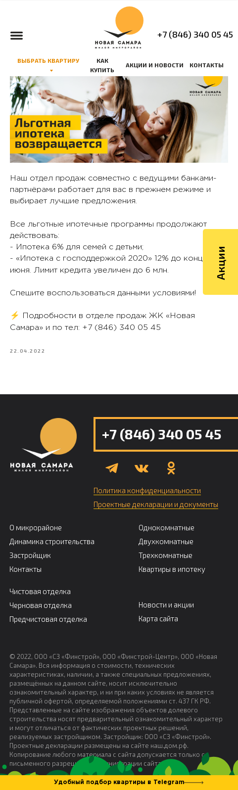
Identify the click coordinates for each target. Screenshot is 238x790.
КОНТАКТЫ (207, 64)
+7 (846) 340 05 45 (195, 34)
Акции (220, 347)
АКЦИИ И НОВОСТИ (155, 64)
